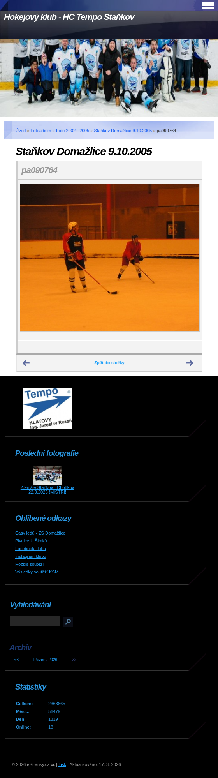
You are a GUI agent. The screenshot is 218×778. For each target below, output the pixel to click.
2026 (53, 660)
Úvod (21, 130)
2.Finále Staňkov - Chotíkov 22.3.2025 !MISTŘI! (47, 489)
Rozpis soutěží (29, 564)
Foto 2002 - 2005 (72, 130)
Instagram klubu (30, 556)
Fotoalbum (41, 130)
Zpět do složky (109, 362)
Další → (190, 363)
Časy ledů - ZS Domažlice (40, 533)
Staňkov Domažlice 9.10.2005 (123, 130)
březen (39, 660)
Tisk (62, 764)
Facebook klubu (30, 548)
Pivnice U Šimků (31, 540)
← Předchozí (26, 363)
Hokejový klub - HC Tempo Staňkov (69, 17)
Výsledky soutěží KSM (36, 572)
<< (16, 660)
